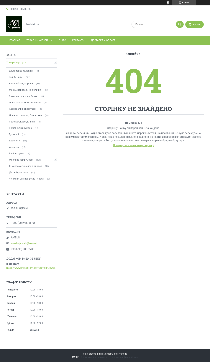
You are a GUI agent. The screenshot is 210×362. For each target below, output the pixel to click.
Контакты (78, 40)
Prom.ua (123, 354)
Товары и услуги (37, 40)
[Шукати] (180, 24)
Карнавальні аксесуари (22, 108)
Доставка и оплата (103, 40)
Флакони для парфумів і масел (26, 178)
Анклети (14, 147)
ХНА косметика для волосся (25, 166)
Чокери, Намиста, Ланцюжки (25, 115)
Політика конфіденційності (124, 357)
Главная (14, 40)
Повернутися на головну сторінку (133, 145)
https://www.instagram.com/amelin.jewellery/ (31, 267)
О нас (62, 40)
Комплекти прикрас (20, 128)
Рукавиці (14, 134)
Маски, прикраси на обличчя (25, 89)
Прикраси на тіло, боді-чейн (25, 102)
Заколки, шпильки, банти (23, 96)
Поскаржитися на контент (94, 357)
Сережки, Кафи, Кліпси (22, 121)
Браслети (14, 140)
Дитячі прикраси (18, 172)
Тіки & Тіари (15, 77)
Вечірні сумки (16, 153)
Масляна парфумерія (21, 159)
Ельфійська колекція (21, 70)
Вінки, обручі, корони (21, 83)
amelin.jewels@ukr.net (24, 243)
